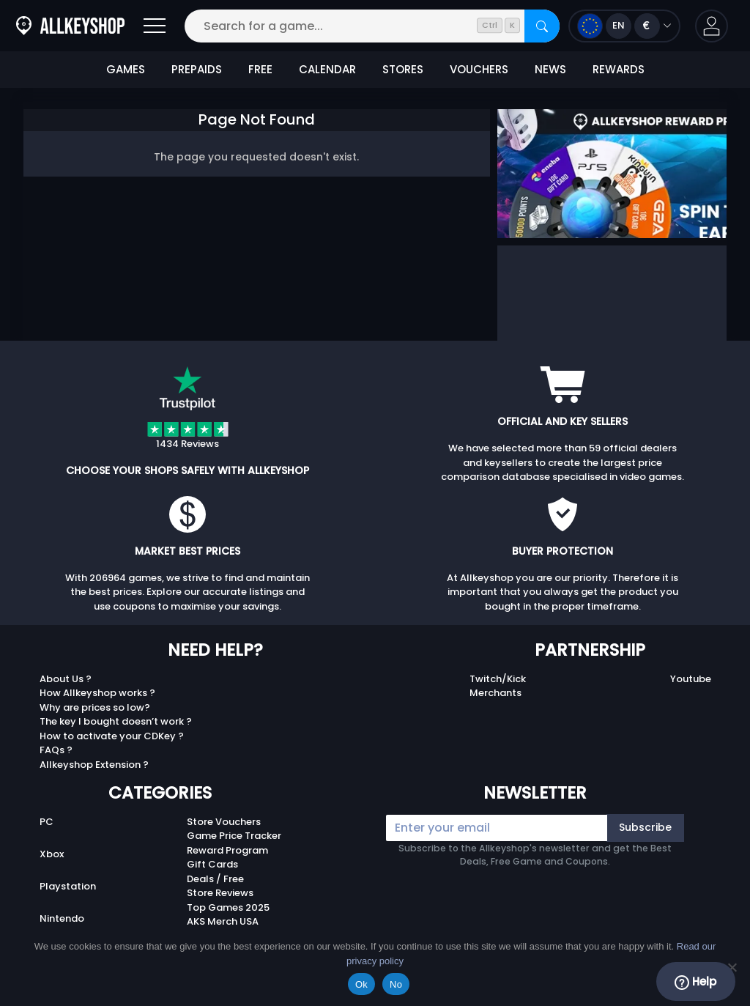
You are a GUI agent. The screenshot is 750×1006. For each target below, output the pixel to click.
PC (46, 822)
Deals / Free (215, 879)
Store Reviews (220, 893)
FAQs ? (56, 750)
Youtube (690, 679)
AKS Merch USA (223, 921)
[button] (711, 26)
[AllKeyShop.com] (70, 26)
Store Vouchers (224, 822)
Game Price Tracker (234, 836)
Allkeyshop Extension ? (94, 765)
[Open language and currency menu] (624, 26)
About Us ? (66, 679)
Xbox (52, 854)
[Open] (154, 26)
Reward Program (227, 850)
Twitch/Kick (497, 679)
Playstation (68, 886)
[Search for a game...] (372, 26)
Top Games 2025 (228, 907)
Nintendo (62, 918)
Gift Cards (212, 864)
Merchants (495, 693)
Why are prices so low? (95, 707)
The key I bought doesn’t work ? (116, 721)
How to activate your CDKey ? (112, 736)
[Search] (542, 26)
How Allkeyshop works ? (97, 693)
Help (695, 982)
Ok (361, 984)
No (396, 984)
